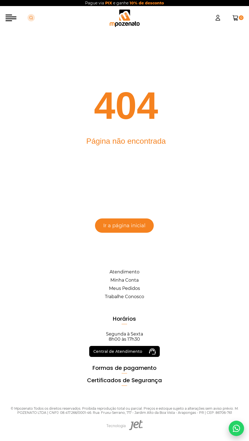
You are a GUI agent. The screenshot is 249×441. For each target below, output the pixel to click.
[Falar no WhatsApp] (236, 428)
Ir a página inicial (124, 226)
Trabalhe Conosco (124, 296)
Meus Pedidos (124, 288)
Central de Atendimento (124, 351)
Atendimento (124, 271)
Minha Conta (124, 280)
